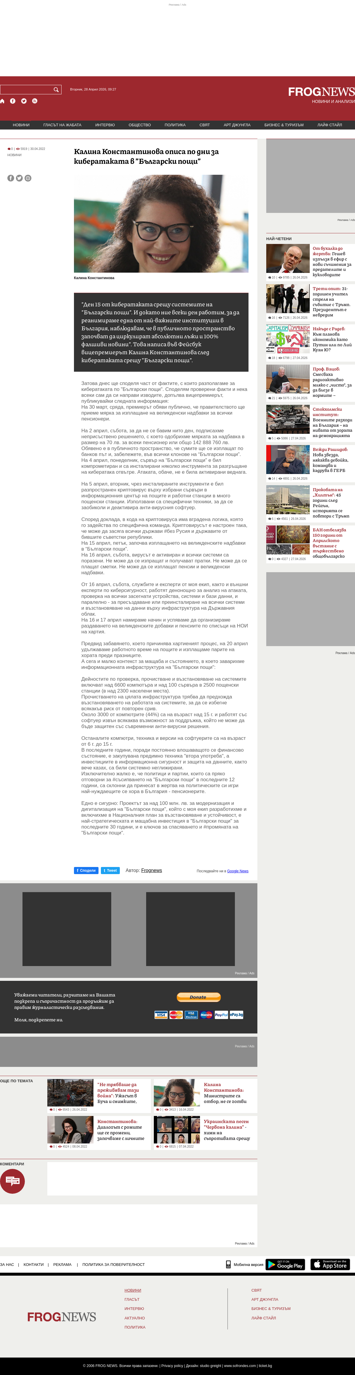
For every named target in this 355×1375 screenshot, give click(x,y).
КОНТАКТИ (34, 1264)
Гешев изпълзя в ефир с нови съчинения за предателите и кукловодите (332, 262)
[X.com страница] (24, 101)
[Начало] (2, 101)
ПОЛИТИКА (175, 125)
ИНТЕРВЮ (105, 125)
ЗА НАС (7, 1264)
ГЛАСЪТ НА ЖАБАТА (62, 125)
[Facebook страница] (13, 101)
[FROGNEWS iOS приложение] (330, 1264)
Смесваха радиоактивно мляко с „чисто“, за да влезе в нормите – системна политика (332, 384)
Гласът (132, 1300)
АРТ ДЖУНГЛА (237, 125)
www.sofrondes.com (240, 1366)
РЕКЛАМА (62, 1264)
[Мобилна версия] (245, 1264)
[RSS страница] (35, 101)
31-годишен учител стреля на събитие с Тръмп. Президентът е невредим (332, 302)
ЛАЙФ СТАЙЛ (329, 125)
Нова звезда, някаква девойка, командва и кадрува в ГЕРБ (330, 460)
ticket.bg (265, 1366)
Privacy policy (172, 1366)
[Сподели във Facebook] (10, 178)
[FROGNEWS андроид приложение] (285, 1264)
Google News (237, 871)
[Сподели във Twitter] (19, 178)
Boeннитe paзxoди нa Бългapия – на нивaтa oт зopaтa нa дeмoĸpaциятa (332, 423)
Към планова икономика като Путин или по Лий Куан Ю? (332, 339)
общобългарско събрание (329, 545)
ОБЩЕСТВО (140, 125)
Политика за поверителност (114, 1264)
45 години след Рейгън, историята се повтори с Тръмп (331, 503)
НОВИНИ (21, 125)
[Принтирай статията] (28, 178)
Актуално (135, 1318)
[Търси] (57, 89)
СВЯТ (205, 125)
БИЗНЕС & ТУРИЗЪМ (284, 125)
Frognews (151, 870)
